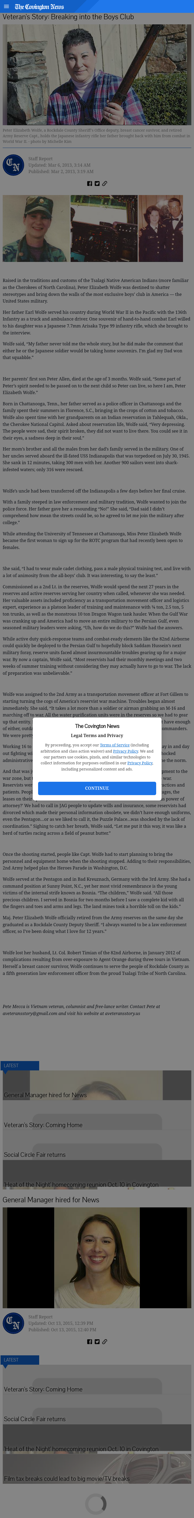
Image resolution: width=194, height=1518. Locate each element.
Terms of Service (115, 744)
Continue (97, 788)
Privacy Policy (125, 751)
